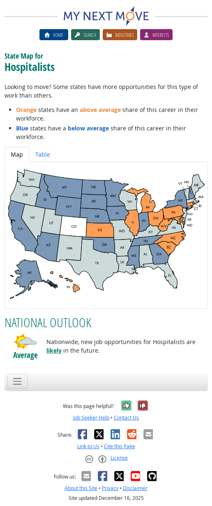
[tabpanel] (106, 235)
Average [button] (25, 355)
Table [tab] (42, 154)
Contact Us (126, 417)
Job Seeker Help (91, 417)
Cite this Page (119, 446)
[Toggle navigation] (17, 381)
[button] (25, 341)
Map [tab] (17, 154)
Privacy (110, 488)
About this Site (81, 488)
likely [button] (54, 350)
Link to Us (88, 446)
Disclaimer (135, 488)
